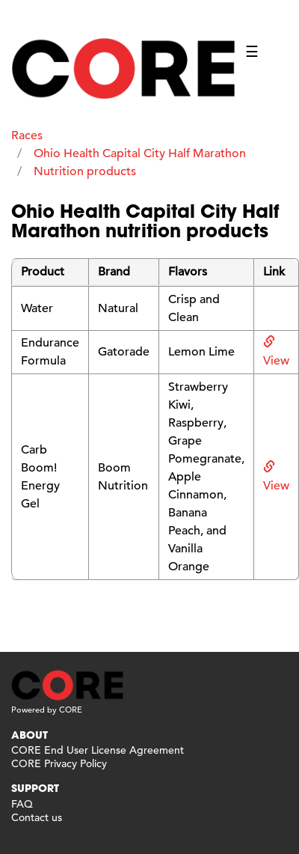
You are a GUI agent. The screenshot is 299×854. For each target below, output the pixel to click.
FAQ (22, 804)
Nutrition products (85, 171)
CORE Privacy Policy (59, 763)
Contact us (36, 817)
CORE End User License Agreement (97, 750)
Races (27, 135)
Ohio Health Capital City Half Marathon (140, 153)
